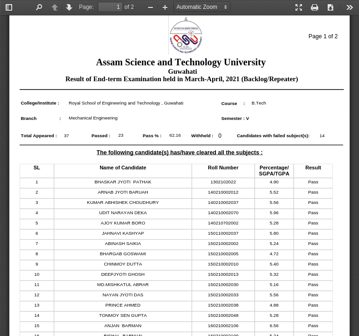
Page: (86, 7)
